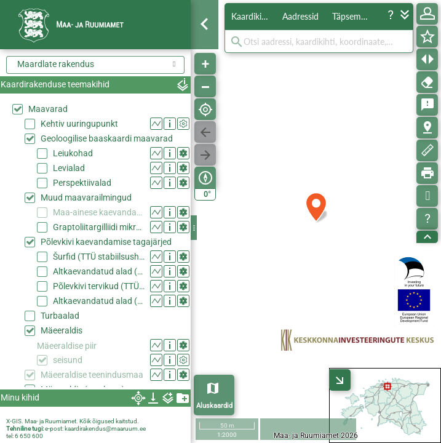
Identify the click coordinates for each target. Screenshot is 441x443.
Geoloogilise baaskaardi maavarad (107, 138)
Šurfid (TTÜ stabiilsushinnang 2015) (99, 256)
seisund (67, 360)
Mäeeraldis (61, 330)
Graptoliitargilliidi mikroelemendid (99, 227)
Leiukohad (73, 153)
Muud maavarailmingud (86, 197)
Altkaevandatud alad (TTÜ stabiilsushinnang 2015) (99, 271)
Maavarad (48, 109)
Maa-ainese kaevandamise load (99, 212)
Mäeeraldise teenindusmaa (92, 375)
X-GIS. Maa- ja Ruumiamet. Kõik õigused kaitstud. (72, 421)
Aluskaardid (214, 406)
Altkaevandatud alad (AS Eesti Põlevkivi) (99, 301)
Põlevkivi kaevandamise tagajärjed (106, 242)
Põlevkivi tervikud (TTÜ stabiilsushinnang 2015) (99, 286)
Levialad (69, 168)
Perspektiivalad (82, 183)
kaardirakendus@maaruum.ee (105, 428)
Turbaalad (60, 316)
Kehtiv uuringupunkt (79, 124)
